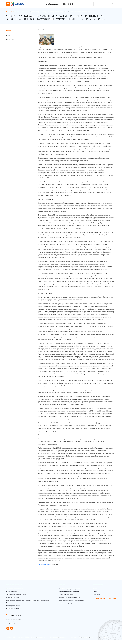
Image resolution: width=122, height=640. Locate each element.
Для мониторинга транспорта (14, 589)
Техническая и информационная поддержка (71, 600)
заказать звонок (100, 4)
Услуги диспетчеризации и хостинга (69, 603)
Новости (8, 30)
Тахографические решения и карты (16, 594)
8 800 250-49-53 (68, 4)
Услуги (62, 585)
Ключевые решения (14, 585)
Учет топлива (10, 603)
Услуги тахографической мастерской (69, 597)
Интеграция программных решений (69, 591)
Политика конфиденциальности (58, 637)
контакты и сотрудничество (104, 598)
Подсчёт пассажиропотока (13, 608)
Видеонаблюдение (11, 591)
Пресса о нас (9, 39)
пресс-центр (98, 585)
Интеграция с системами (13, 605)
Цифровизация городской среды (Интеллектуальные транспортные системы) (27, 600)
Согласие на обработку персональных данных (82, 637)
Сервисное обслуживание (66, 594)
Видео (8, 35)
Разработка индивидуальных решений (69, 589)
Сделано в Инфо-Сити (103, 637)
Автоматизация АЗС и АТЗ (13, 597)
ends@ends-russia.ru (52, 4)
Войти (112, 4)
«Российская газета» (44, 564)
